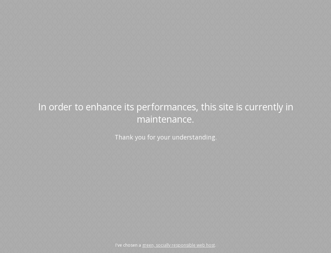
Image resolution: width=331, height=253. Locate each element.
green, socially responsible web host (178, 245)
